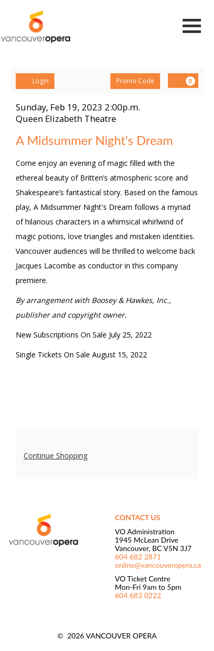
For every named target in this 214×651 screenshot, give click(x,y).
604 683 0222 (138, 595)
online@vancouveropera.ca (158, 564)
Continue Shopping (55, 456)
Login (35, 80)
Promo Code (135, 80)
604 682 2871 (138, 556)
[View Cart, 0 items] (183, 80)
